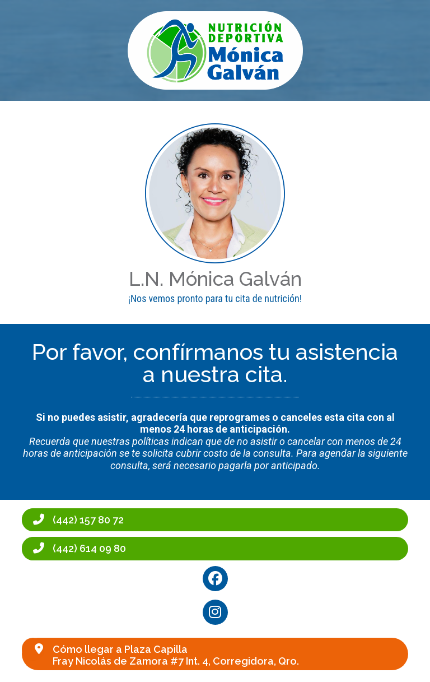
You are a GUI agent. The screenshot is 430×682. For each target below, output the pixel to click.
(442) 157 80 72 (88, 520)
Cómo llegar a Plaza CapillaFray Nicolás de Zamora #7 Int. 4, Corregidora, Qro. (176, 655)
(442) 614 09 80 (89, 548)
